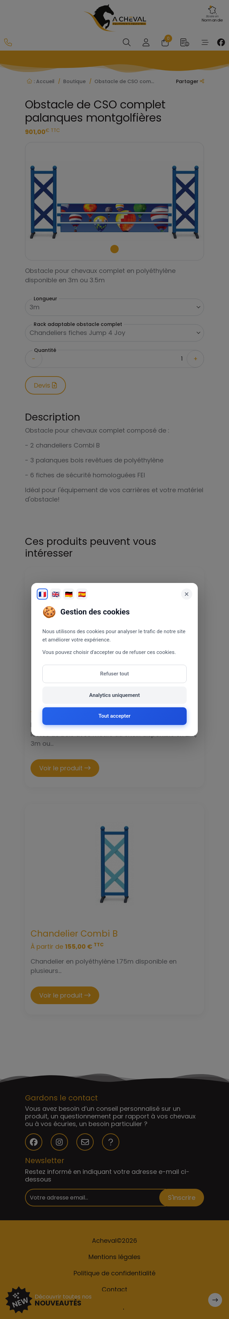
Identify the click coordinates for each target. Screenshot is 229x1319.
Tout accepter (114, 716)
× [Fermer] (187, 594)
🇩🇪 (69, 594)
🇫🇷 (42, 594)
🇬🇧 (55, 594)
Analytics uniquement (114, 695)
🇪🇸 (82, 594)
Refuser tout (114, 674)
